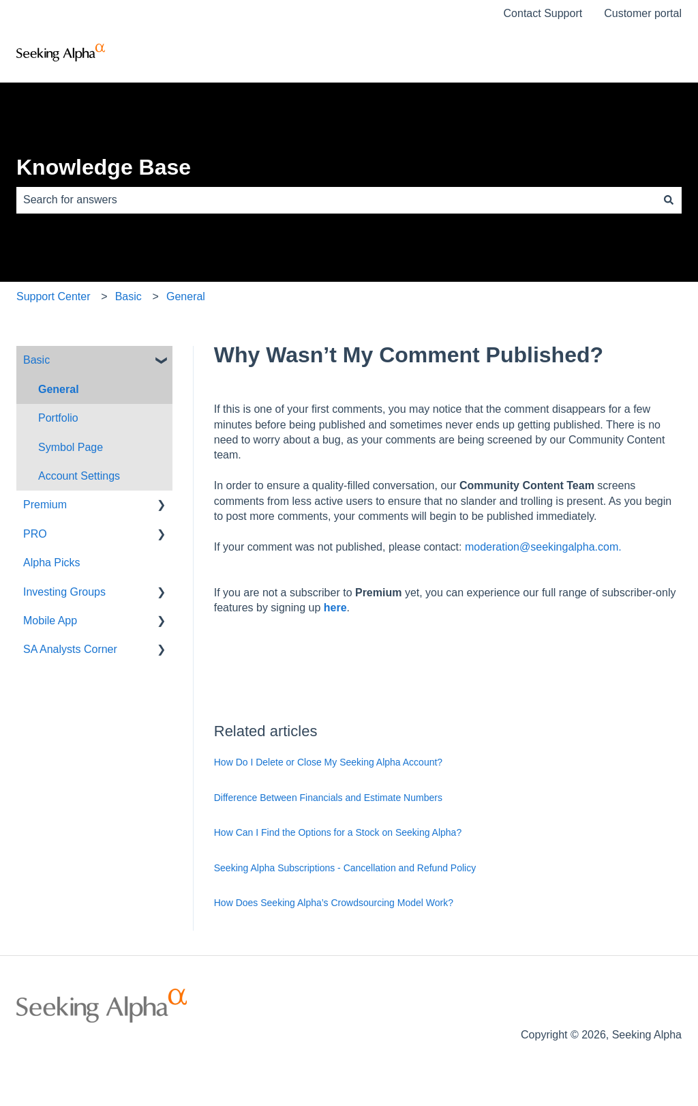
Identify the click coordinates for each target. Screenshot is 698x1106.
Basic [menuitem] (36, 360)
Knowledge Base (103, 167)
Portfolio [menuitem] (58, 418)
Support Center (53, 296)
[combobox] (336, 200)
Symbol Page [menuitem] (70, 447)
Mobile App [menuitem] (50, 620)
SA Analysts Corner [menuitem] (70, 649)
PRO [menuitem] (35, 534)
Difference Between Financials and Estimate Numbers (328, 797)
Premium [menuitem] (45, 504)
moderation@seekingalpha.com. (543, 547)
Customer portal (643, 13)
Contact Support (543, 13)
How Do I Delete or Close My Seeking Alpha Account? (328, 762)
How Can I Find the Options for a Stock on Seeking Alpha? (337, 832)
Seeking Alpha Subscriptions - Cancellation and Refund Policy (345, 867)
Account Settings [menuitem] (79, 476)
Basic (128, 296)
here (335, 607)
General (185, 296)
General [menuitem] (58, 389)
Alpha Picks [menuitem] (51, 562)
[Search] (669, 200)
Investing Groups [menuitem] (64, 592)
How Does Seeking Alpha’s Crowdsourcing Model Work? (333, 902)
